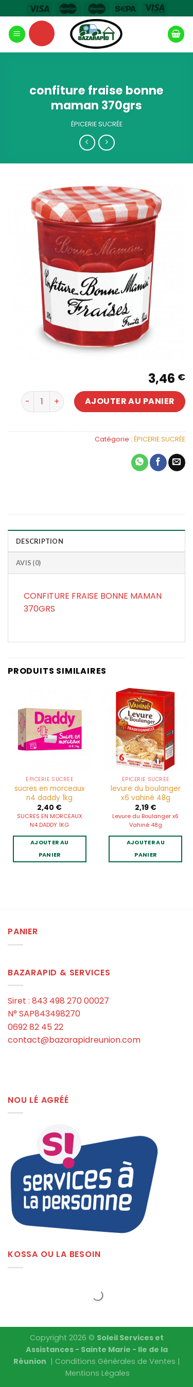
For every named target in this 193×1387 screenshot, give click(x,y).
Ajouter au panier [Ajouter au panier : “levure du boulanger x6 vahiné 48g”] (146, 849)
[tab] (96, 540)
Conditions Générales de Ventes (115, 1361)
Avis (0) (28, 563)
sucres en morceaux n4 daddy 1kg (49, 793)
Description (39, 541)
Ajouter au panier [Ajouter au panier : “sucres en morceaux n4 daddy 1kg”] (49, 849)
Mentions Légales (97, 1373)
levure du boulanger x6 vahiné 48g (146, 793)
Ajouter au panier (130, 401)
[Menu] (17, 34)
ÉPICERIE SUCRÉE (96, 124)
